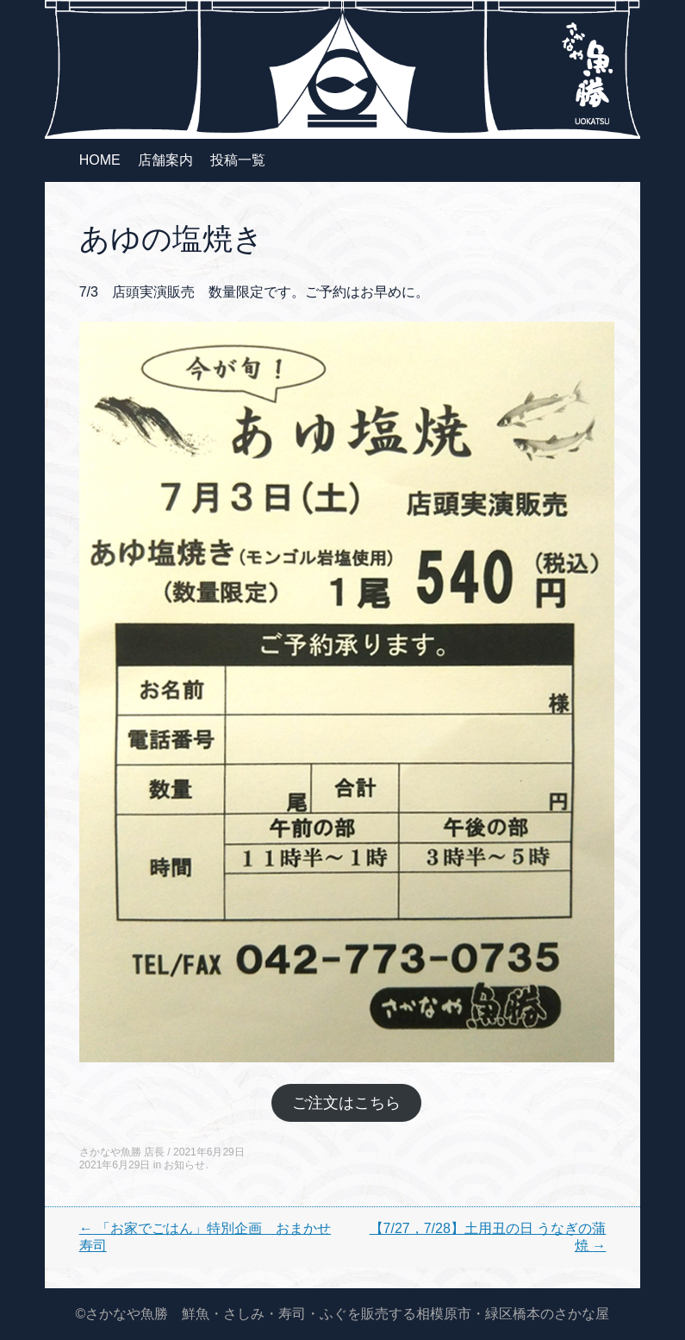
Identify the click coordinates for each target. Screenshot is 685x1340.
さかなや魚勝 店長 (122, 1152)
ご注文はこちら (346, 1102)
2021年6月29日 (209, 1152)
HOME (100, 160)
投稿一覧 (237, 160)
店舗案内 (165, 160)
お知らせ (184, 1165)
